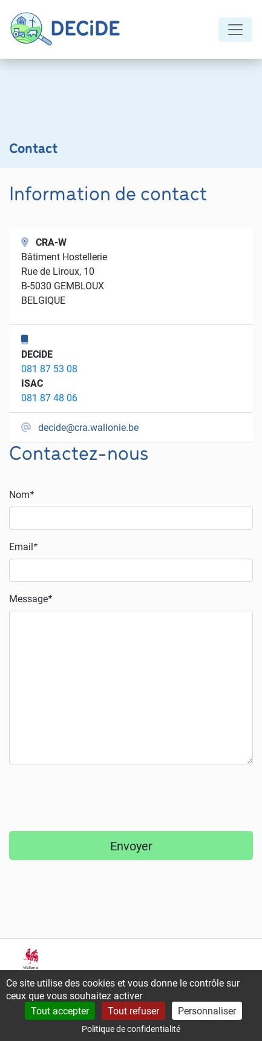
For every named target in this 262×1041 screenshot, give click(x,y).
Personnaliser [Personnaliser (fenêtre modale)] (207, 1010)
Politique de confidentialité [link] (131, 1028)
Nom (21, 494)
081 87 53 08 (49, 368)
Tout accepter (60, 1010)
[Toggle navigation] (235, 30)
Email (23, 546)
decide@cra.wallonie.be (88, 427)
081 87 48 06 (49, 397)
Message (30, 598)
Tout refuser (133, 1010)
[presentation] (101, 797)
